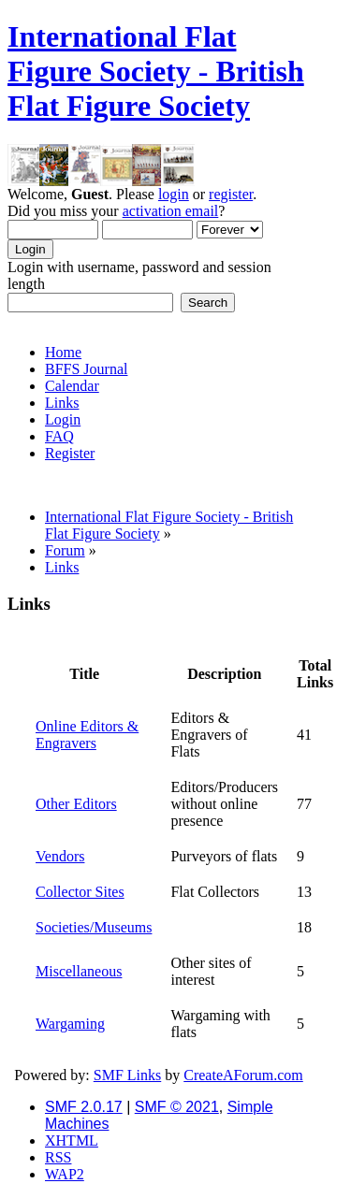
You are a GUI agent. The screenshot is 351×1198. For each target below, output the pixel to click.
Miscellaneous (79, 971)
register (231, 194)
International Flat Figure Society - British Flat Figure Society (155, 71)
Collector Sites (80, 892)
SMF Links (127, 1075)
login (173, 194)
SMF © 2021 (177, 1107)
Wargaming (70, 1024)
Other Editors (76, 804)
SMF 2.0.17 (84, 1107)
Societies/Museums (94, 927)
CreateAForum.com (243, 1075)
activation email (171, 211)
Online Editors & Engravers (87, 734)
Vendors (60, 856)
